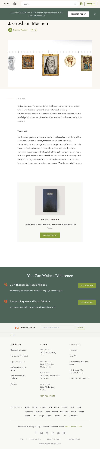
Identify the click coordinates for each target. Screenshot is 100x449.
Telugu (41, 415)
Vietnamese (73, 415)
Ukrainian (57, 415)
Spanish (81, 411)
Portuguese (64, 411)
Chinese (43, 407)
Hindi (79, 407)
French (56, 407)
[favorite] (32, 30)
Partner (91, 4)
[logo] (14, 4)
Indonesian (29, 411)
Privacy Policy (74, 439)
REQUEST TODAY (50, 235)
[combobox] (46, 4)
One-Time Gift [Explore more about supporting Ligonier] (87, 302)
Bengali (35, 407)
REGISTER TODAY (78, 14)
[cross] (94, 14)
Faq (21, 439)
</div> (50, 145)
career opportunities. (73, 426)
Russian (73, 411)
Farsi (50, 407)
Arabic (27, 407)
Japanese (38, 411)
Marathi (55, 411)
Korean (47, 411)
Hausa (72, 407)
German (64, 407)
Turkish (48, 415)
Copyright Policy (54, 439)
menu (6, 4)
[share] (35, 30)
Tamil (34, 415)
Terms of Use (35, 439)
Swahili (27, 415)
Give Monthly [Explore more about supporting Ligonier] (87, 286)
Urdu (64, 415)
